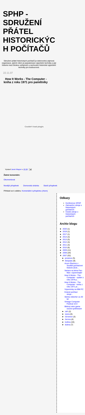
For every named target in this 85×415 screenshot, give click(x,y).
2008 (65, 253)
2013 (65, 239)
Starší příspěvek (50, 185)
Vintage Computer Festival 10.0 (72, 303)
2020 (65, 229)
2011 (65, 245)
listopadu (69, 261)
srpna (67, 314)
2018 (65, 231)
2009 (65, 250)
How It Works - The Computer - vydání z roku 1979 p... (74, 277)
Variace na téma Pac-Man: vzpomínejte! (73, 271)
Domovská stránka (31, 185)
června (68, 319)
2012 (65, 242)
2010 (65, 247)
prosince (69, 258)
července (69, 317)
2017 (65, 234)
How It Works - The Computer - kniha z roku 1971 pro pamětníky (26, 80)
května (68, 322)
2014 (65, 237)
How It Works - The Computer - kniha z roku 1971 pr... (73, 284)
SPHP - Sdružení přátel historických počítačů (29, 31)
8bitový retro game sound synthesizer (73, 307)
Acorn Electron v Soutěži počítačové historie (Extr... (73, 265)
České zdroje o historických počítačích (72, 214)
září (67, 311)
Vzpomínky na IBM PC (74, 289)
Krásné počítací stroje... (71, 293)
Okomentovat (9, 180)
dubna (68, 325)
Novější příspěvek (11, 185)
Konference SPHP (73, 203)
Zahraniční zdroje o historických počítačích (74, 207)
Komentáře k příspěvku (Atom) (35, 191)
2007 (65, 255)
